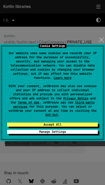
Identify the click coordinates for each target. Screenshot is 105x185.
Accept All (52, 125)
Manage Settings (52, 132)
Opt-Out (51, 115)
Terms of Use (28, 102)
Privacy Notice (75, 98)
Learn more (62, 78)
